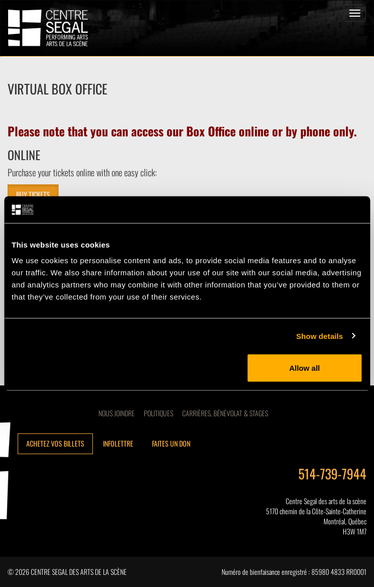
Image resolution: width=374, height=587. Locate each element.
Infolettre (118, 443)
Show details (319, 335)
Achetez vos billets (55, 443)
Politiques (158, 413)
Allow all (304, 368)
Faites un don (171, 443)
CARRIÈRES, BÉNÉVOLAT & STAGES (225, 413)
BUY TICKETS (33, 194)
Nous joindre (116, 413)
